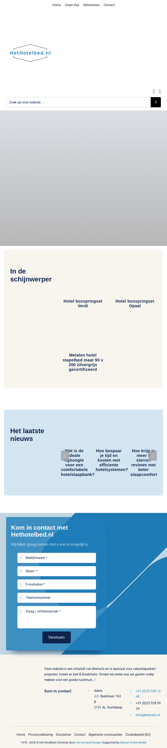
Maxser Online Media (133, 742)
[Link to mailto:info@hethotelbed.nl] (154, 91)
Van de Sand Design (88, 742)
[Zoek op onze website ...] (78, 102)
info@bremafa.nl (148, 715)
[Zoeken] (156, 102)
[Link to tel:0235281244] (160, 91)
